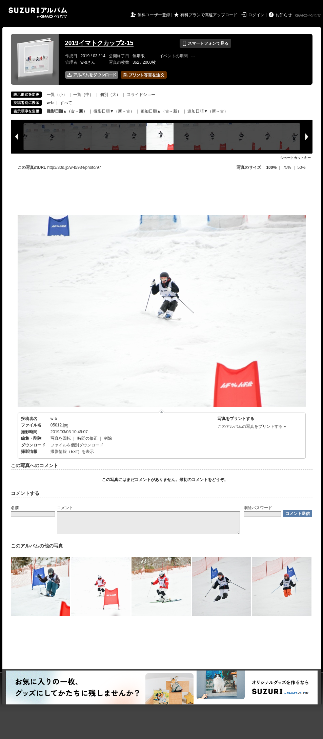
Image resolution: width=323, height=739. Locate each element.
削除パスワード (258, 507)
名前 (15, 507)
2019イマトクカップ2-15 (99, 43)
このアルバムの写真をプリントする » (252, 426)
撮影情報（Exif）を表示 (72, 451)
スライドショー (141, 94)
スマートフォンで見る (205, 43)
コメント (65, 507)
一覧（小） (57, 94)
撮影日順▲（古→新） (67, 111)
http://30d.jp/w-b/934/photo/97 (74, 167)
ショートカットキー (295, 158)
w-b (54, 418)
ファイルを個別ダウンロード (77, 445)
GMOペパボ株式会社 (308, 15)
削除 (108, 438)
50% (301, 167)
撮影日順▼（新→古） (114, 111)
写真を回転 (61, 438)
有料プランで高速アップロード (208, 15)
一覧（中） (83, 94)
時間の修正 (87, 438)
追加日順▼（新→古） (207, 111)
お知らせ (284, 15)
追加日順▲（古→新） (161, 111)
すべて (66, 102)
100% (271, 167)
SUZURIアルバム (37, 12)
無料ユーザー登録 (154, 15)
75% (287, 167)
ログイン (256, 15)
